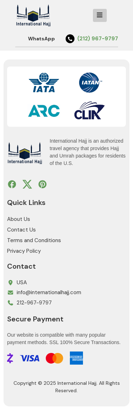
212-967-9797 (34, 302)
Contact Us (21, 229)
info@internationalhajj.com (49, 292)
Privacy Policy (24, 251)
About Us (18, 219)
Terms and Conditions (34, 240)
